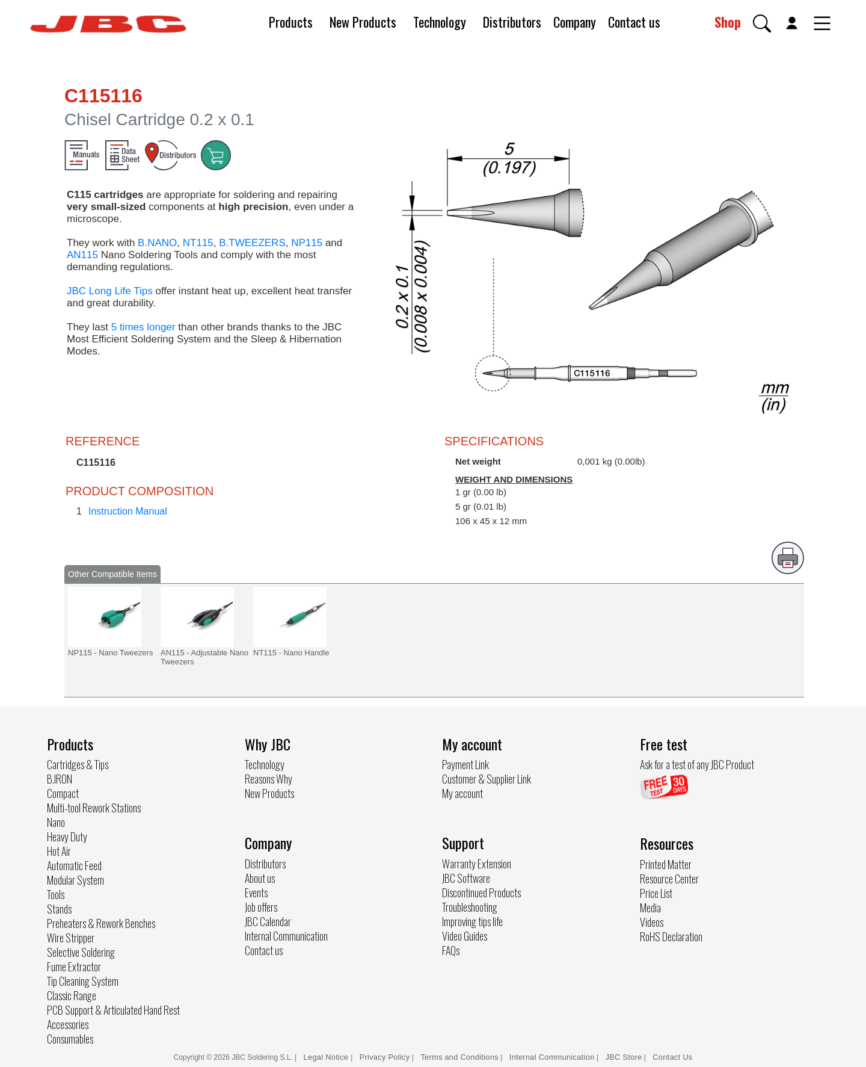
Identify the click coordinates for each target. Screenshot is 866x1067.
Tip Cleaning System (82, 981)
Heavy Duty (67, 836)
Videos (651, 922)
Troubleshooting (469, 907)
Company (574, 21)
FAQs (450, 950)
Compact (63, 793)
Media (650, 907)
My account (462, 793)
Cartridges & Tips (77, 764)
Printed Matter (666, 864)
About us (260, 878)
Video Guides (464, 936)
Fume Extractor (74, 966)
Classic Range (71, 995)
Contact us (634, 21)
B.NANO (157, 243)
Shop (727, 21)
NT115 (198, 243)
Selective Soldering (81, 952)
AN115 (82, 255)
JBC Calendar (268, 921)
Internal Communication (286, 936)
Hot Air (59, 851)
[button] (762, 23)
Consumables (70, 1039)
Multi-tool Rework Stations (94, 807)
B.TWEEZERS (252, 243)
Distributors (512, 21)
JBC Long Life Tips (110, 291)
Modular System (75, 880)
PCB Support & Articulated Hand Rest (113, 1010)
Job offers (261, 907)
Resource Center (669, 878)
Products (291, 21)
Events (256, 892)
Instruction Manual (127, 511)
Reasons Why (268, 779)
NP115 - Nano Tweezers (110, 652)
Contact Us (672, 1057)
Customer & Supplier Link (486, 779)
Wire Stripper (70, 937)
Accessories (67, 1024)
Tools (55, 894)
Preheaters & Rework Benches (101, 923)
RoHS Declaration (671, 936)
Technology (439, 21)
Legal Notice (327, 1057)
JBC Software (466, 878)
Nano (56, 822)
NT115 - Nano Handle (291, 652)
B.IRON (59, 779)
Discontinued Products (481, 892)
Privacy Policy (385, 1057)
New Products (363, 21)
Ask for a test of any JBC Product (697, 764)
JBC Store (623, 1057)
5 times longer (143, 327)
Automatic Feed (74, 865)
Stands (59, 909)
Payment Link (465, 764)
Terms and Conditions (459, 1057)
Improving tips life (472, 921)
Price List (656, 893)
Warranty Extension (476, 863)
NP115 (306, 243)
